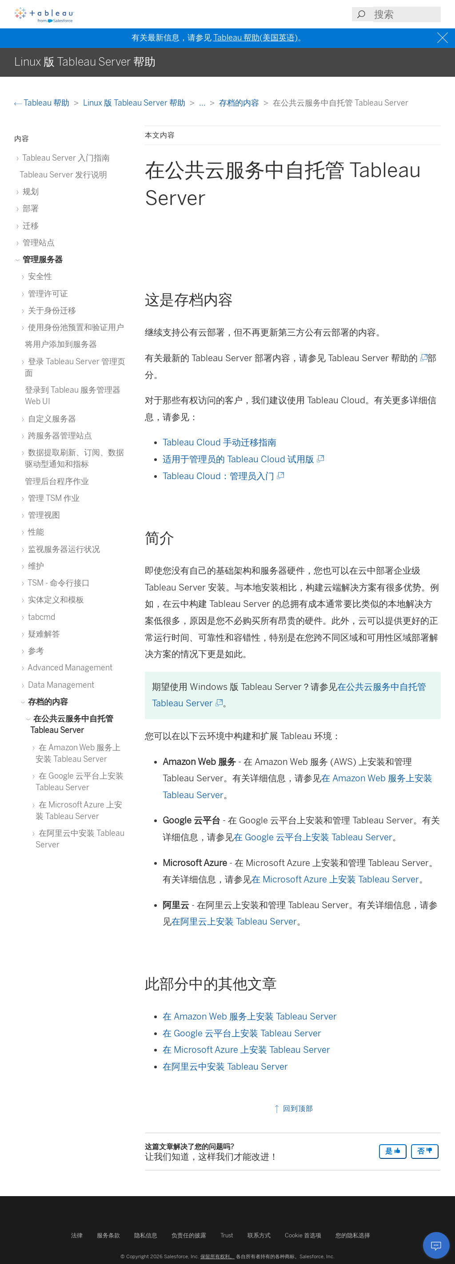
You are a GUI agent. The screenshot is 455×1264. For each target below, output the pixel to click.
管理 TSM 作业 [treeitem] (52, 498)
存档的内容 (240, 102)
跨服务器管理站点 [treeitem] (58, 435)
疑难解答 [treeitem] (42, 633)
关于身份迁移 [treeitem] (50, 310)
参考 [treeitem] (34, 650)
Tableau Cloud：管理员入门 (223, 476)
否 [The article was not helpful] (424, 1151)
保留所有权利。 (217, 1256)
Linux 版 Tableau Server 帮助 (135, 102)
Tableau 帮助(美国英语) (255, 38)
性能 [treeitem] (34, 531)
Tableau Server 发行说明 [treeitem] (63, 174)
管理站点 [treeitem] (37, 242)
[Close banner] (444, 37)
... (203, 102)
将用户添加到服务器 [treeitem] (61, 344)
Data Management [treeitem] (59, 684)
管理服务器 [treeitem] (41, 259)
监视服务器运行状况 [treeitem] (62, 549)
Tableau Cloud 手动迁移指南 (219, 442)
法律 (77, 1235)
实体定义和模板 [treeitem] (54, 599)
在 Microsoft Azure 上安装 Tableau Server (335, 879)
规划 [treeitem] (29, 191)
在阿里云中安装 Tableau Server (225, 1066)
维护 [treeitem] (34, 566)
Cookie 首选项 (303, 1235)
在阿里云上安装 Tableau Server (234, 921)
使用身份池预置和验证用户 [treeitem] (74, 327)
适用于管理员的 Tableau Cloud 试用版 (243, 459)
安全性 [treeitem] (38, 276)
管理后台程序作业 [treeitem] (57, 481)
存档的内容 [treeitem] (46, 701)
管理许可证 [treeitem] (46, 293)
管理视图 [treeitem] (42, 515)
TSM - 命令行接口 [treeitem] (57, 582)
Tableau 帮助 (42, 102)
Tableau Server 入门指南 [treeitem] (65, 157)
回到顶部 (293, 1108)
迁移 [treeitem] (29, 225)
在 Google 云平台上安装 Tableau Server (313, 837)
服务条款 (108, 1235)
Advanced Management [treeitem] (68, 667)
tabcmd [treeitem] (40, 617)
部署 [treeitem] (29, 208)
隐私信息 (145, 1235)
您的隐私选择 (352, 1235)
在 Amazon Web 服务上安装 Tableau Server (250, 1016)
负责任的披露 (189, 1235)
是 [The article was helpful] (392, 1151)
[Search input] (407, 14)
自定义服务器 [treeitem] (50, 418)
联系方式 (259, 1235)
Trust (226, 1235)
